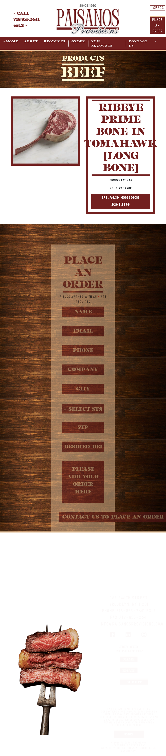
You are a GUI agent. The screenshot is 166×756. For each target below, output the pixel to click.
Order (78, 41)
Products (55, 41)
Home (12, 41)
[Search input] (158, 8)
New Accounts (102, 43)
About (31, 41)
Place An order (157, 25)
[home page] (87, 19)
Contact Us (138, 43)
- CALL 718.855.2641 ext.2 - (26, 19)
